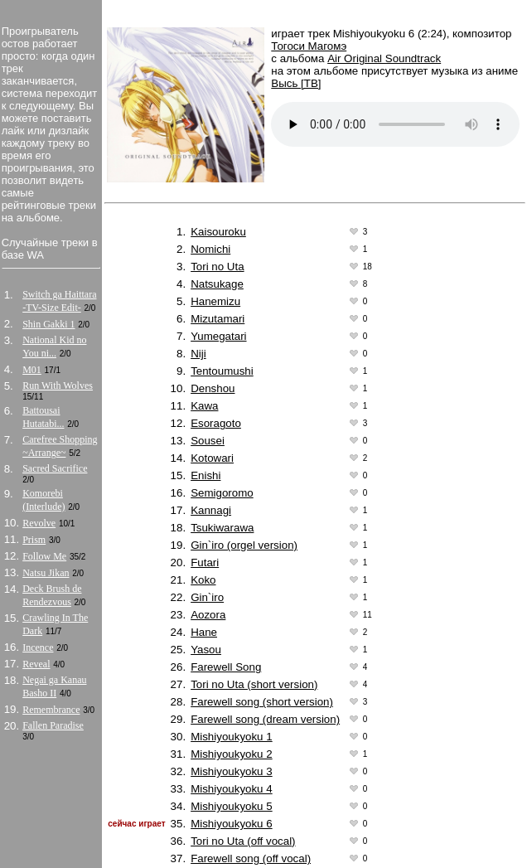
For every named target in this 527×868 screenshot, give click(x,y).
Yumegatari (218, 336)
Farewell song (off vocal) (251, 858)
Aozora (208, 615)
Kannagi (211, 510)
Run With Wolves (57, 385)
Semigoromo (222, 493)
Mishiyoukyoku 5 (232, 806)
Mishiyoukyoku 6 (232, 823)
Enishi (205, 475)
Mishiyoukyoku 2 (232, 754)
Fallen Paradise (53, 725)
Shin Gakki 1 (48, 324)
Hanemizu (215, 301)
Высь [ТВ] (296, 83)
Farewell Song (226, 667)
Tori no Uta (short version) (254, 684)
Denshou (212, 388)
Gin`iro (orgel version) (244, 545)
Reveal (36, 664)
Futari (205, 562)
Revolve (39, 523)
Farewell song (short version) (262, 702)
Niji (198, 353)
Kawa (204, 406)
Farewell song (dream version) (265, 719)
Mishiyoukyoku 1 (232, 736)
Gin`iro (207, 597)
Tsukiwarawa (222, 527)
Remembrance (51, 709)
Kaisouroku (218, 231)
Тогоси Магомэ (308, 46)
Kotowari (212, 458)
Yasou (206, 649)
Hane (204, 632)
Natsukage (217, 284)
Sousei (208, 440)
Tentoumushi (222, 371)
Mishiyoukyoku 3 (232, 771)
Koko (203, 580)
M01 (31, 370)
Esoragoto (216, 423)
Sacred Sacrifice (54, 468)
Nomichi (210, 249)
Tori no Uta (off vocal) (243, 841)
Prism (34, 540)
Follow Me (44, 556)
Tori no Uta (217, 266)
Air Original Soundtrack (384, 58)
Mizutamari (217, 319)
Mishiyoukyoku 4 (232, 789)
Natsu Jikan (45, 573)
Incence (37, 647)
